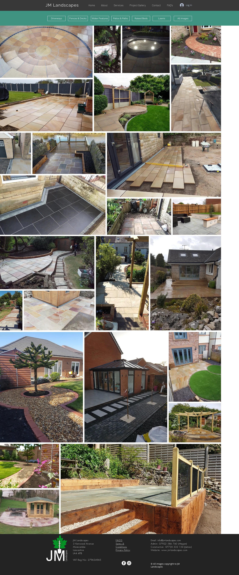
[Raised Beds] (141, 18)
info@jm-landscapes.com (169, 540)
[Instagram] (129, 563)
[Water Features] (100, 18)
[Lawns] (162, 18)
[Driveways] (56, 18)
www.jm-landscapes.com (174, 550)
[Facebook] (124, 563)
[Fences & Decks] (78, 18)
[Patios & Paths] (120, 18)
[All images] (183, 18)
